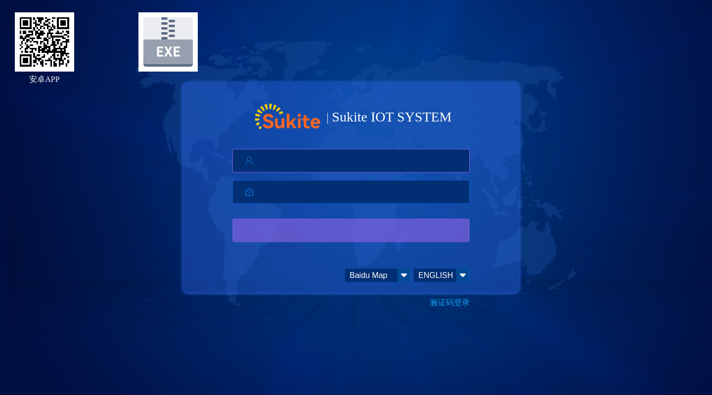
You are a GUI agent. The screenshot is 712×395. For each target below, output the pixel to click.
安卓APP (44, 79)
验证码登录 (450, 302)
